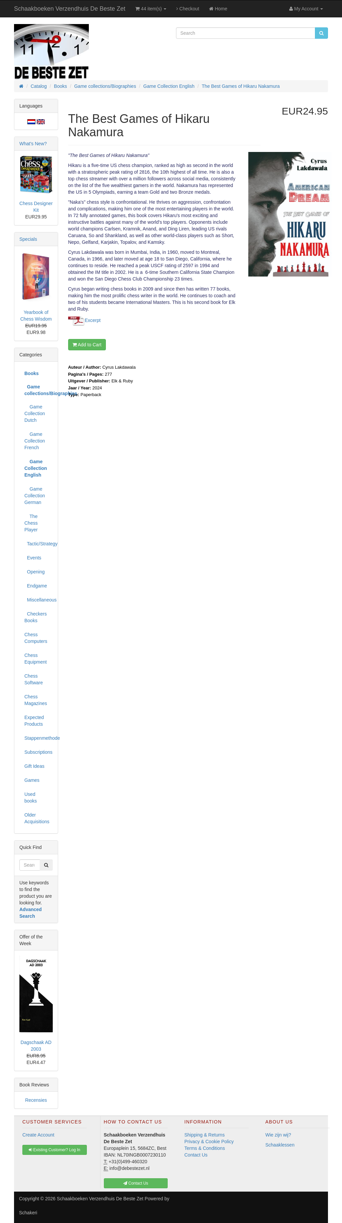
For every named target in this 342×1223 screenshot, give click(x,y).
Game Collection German (34, 495)
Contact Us (195, 1155)
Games (31, 780)
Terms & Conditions (204, 1148)
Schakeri (28, 1212)
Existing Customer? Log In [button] (54, 1150)
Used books (30, 798)
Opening (34, 571)
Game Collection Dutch (34, 413)
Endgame (35, 585)
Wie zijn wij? (278, 1135)
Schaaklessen (280, 1145)
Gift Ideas (34, 766)
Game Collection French (34, 440)
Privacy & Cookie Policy (209, 1141)
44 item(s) (150, 8)
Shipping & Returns (204, 1135)
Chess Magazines (35, 700)
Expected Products (34, 721)
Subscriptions (38, 752)
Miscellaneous (38, 599)
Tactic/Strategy (38, 543)
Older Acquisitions (36, 818)
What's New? (33, 143)
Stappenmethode (38, 738)
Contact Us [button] (135, 1183)
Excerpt (93, 320)
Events (32, 557)
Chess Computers (35, 638)
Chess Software (33, 679)
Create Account (38, 1135)
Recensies (36, 1100)
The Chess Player (31, 523)
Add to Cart (87, 344)
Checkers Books (35, 617)
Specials (28, 239)
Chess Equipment (35, 659)
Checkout (187, 8)
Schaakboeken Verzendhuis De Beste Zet (69, 8)
